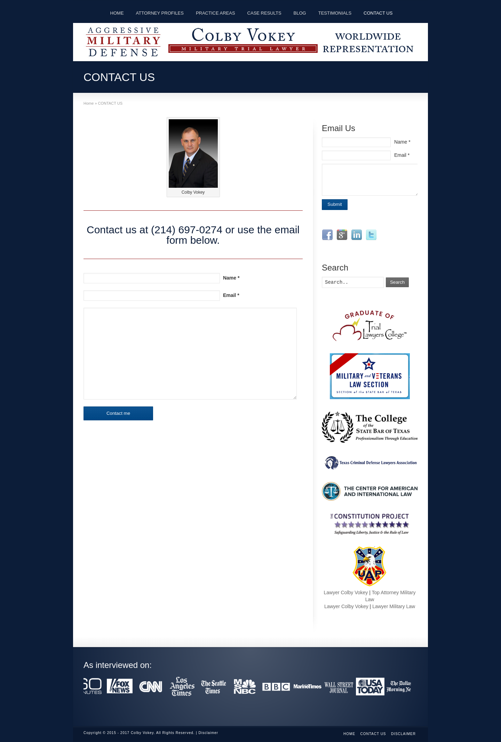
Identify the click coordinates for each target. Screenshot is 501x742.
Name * (231, 278)
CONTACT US (378, 13)
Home (349, 734)
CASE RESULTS (264, 13)
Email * (231, 295)
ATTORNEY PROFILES (160, 13)
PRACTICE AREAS (215, 13)
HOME (117, 13)
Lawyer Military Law (393, 606)
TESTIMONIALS (334, 13)
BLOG (300, 13)
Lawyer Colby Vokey (346, 592)
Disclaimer (403, 734)
